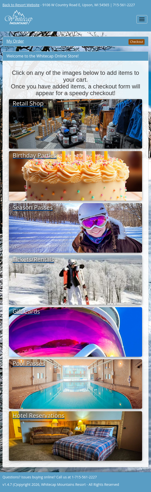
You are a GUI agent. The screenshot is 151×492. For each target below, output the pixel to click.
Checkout (136, 42)
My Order (15, 41)
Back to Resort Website (21, 4)
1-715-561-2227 (84, 477)
